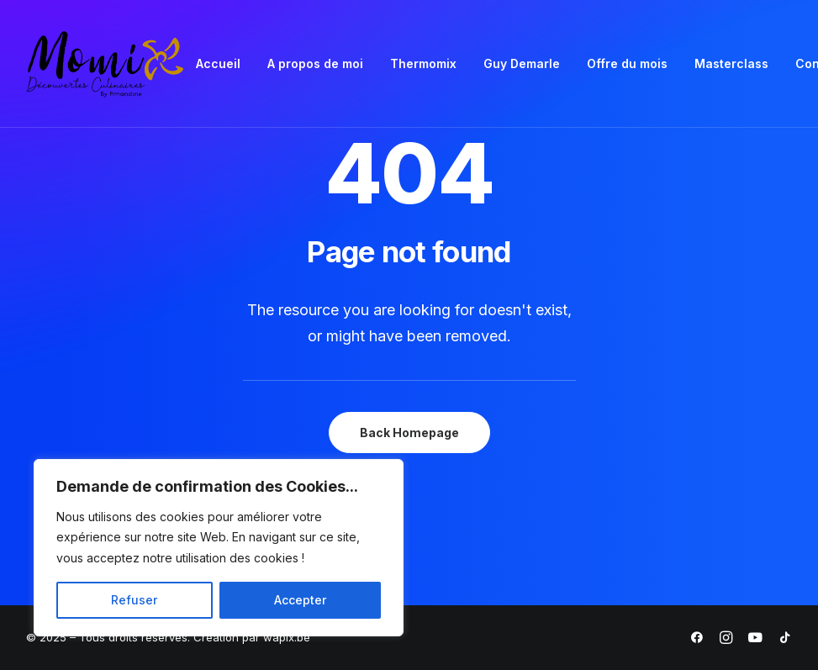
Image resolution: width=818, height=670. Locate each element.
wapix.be (286, 637)
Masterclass (731, 63)
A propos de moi (315, 63)
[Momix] (105, 64)
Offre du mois (627, 63)
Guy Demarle (521, 63)
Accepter (300, 600)
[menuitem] (218, 64)
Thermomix (423, 63)
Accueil (218, 63)
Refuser (134, 600)
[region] (219, 548)
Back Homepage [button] (409, 432)
